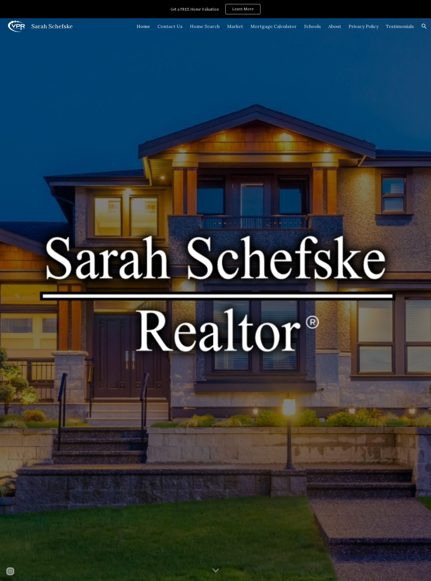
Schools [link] (312, 26)
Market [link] (235, 26)
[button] (424, 26)
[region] (215, 9)
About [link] (334, 26)
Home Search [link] (205, 26)
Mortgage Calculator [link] (273, 26)
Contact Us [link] (170, 26)
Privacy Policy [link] (364, 26)
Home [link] (143, 26)
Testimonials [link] (400, 26)
